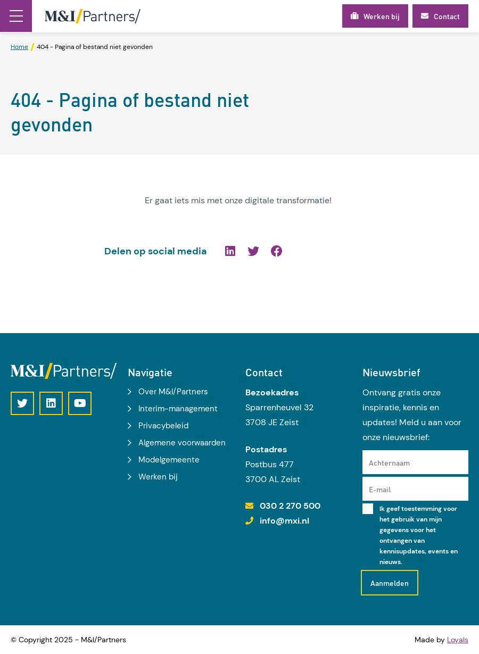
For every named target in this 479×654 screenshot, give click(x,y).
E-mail (380, 489)
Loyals (457, 639)
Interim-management (178, 408)
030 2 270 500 (290, 505)
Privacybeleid (163, 425)
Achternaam (389, 462)
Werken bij (158, 476)
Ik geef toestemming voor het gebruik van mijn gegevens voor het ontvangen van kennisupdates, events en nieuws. (418, 535)
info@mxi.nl (284, 520)
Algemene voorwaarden (182, 442)
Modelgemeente (169, 459)
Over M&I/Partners (173, 391)
